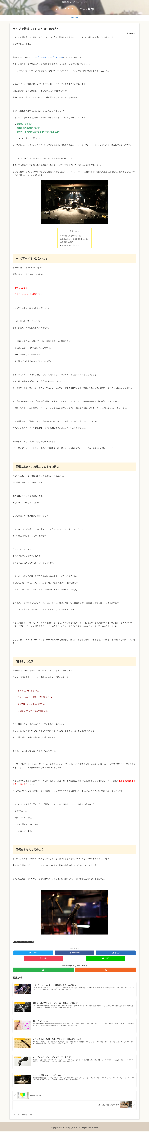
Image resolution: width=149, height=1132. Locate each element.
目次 (71, 231)
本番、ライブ (17, 942)
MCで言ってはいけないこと (71, 236)
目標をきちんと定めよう (70, 246)
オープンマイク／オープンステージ (48, 57)
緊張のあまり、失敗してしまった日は (75, 239)
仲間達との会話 (67, 243)
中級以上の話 (28, 942)
